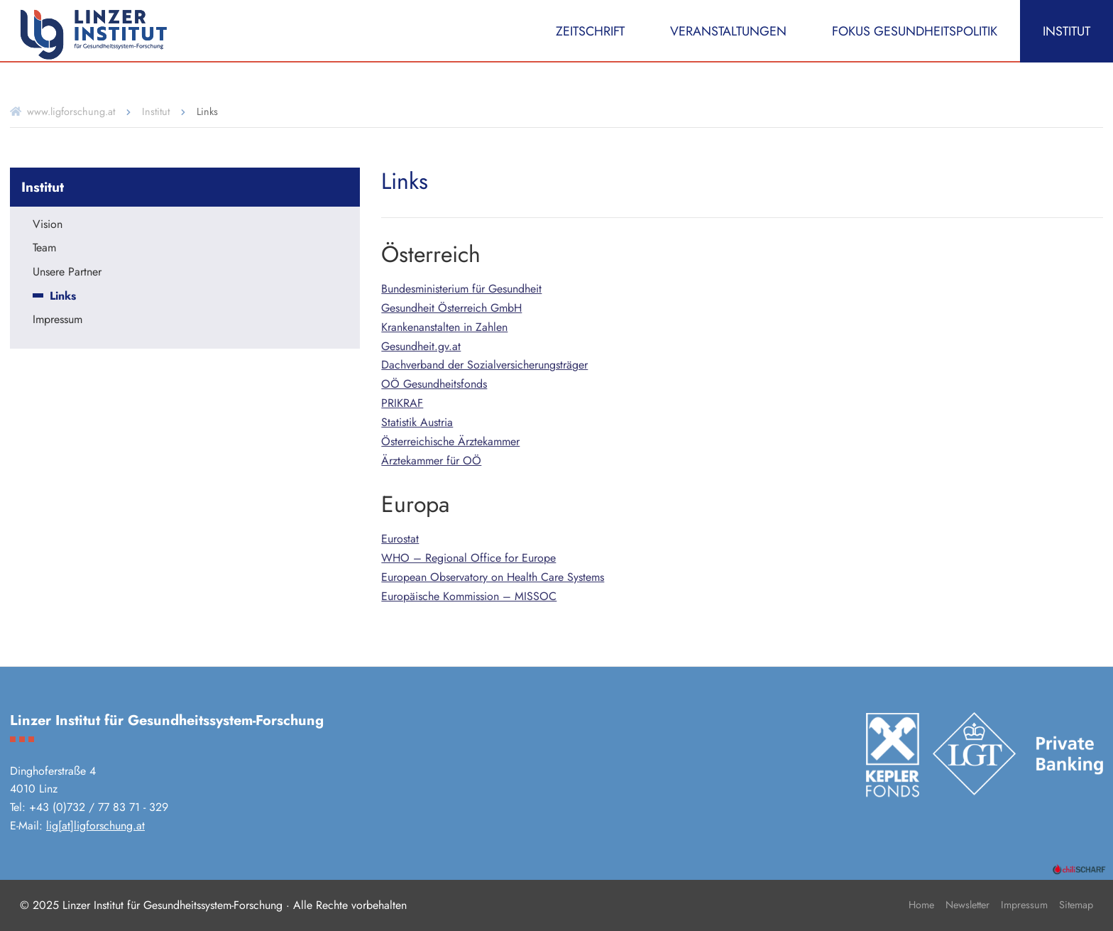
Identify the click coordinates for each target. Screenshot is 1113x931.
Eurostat (400, 538)
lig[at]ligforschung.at (95, 825)
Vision (47, 225)
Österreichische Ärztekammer (450, 441)
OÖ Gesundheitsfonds (434, 384)
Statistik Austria (417, 422)
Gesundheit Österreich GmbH (451, 308)
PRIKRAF (402, 403)
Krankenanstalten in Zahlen (444, 327)
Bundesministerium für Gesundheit (461, 289)
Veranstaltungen (728, 31)
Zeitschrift (590, 31)
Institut (1066, 31)
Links (63, 297)
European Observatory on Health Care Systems (492, 577)
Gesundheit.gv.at (421, 346)
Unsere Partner (67, 273)
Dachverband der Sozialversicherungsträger (484, 364)
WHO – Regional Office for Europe (468, 558)
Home (921, 905)
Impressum (57, 320)
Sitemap (1076, 905)
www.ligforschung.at (71, 111)
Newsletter (967, 905)
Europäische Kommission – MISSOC (468, 596)
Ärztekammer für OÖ (431, 460)
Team (44, 248)
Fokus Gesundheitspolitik (914, 31)
